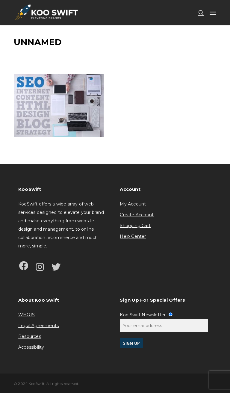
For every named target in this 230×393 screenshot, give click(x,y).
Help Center (133, 236)
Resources (29, 336)
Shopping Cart (135, 225)
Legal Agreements (38, 325)
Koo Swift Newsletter (146, 315)
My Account (133, 204)
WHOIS (26, 315)
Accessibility (31, 347)
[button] (213, 13)
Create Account (137, 214)
